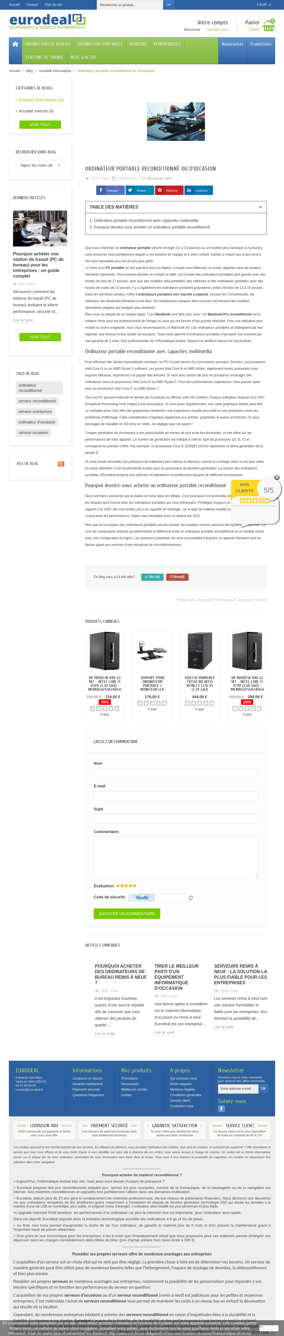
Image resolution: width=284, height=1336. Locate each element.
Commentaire (106, 831)
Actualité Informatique (217, 600)
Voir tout (40, 124)
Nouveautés (233, 44)
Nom (98, 763)
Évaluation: (104, 886)
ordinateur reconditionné (30, 387)
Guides (126, 1095)
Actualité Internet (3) (36, 111)
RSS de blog (40, 463)
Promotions (261, 44)
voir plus (262, 521)
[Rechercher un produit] (130, 5)
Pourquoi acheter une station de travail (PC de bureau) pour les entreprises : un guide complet (38, 264)
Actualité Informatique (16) (41, 100)
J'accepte (269, 1328)
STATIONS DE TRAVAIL (44, 57)
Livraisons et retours (87, 1078)
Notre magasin (181, 1084)
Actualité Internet (252, 600)
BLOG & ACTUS (84, 57)
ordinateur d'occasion (37, 422)
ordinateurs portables (141, 525)
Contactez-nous (181, 1106)
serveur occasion (33, 432)
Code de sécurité (109, 897)
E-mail (99, 786)
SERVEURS (138, 44)
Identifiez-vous (217, 29)
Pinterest (172, 190)
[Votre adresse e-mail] (238, 1089)
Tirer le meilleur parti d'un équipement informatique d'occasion (176, 977)
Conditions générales (185, 1095)
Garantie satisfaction (87, 1084)
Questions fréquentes (88, 1095)
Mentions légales (182, 1089)
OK (168, 5)
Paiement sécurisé (86, 1089)
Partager (112, 190)
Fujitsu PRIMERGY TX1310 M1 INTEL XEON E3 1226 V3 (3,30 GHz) (200, 683)
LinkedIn (202, 190)
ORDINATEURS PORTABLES (100, 44)
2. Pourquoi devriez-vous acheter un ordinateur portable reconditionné (150, 227)
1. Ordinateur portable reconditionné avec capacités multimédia (144, 220)
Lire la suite (23, 320)
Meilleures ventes (134, 1089)
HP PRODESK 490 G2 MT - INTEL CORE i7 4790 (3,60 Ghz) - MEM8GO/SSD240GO (247, 683)
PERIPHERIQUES (167, 44)
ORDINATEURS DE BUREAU (47, 44)
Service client (180, 1101)
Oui (152, 577)
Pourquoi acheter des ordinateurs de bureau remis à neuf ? (121, 974)
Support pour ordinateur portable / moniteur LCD (152, 683)
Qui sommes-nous (183, 1078)
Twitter (141, 190)
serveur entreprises (35, 411)
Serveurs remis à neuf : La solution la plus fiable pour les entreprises (240, 974)
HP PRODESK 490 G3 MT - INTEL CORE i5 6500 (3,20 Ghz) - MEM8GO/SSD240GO (104, 683)
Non (177, 577)
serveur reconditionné (37, 401)
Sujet (98, 809)
